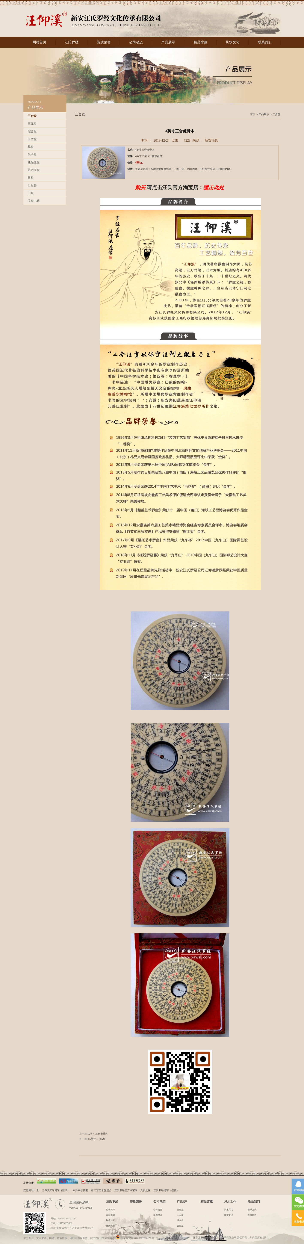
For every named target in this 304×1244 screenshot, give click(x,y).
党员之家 (145, 1190)
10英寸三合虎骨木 (98, 1133)
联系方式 (252, 1209)
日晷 (31, 177)
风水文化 (232, 42)
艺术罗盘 (34, 170)
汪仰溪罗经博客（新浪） (56, 1190)
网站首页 (39, 42)
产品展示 (168, 42)
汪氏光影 (110, 1225)
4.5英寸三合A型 (97, 1138)
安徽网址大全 (31, 1190)
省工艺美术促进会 (101, 1190)
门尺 (31, 193)
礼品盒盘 (34, 162)
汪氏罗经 (72, 42)
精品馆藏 (200, 42)
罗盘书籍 (34, 201)
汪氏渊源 (110, 1215)
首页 (252, 114)
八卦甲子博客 (80, 1190)
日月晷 (32, 185)
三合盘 (32, 116)
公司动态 (136, 42)
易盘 (31, 146)
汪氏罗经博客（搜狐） (166, 1190)
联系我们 (265, 42)
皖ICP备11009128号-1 (102, 1238)
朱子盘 (32, 154)
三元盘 (32, 123)
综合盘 (32, 131)
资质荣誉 (104, 42)
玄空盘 (32, 139)
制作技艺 (110, 1220)
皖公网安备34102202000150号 (135, 1238)
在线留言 (252, 1215)
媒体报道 (157, 1215)
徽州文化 (228, 1215)
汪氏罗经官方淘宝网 (126, 1190)
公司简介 (110, 1209)
